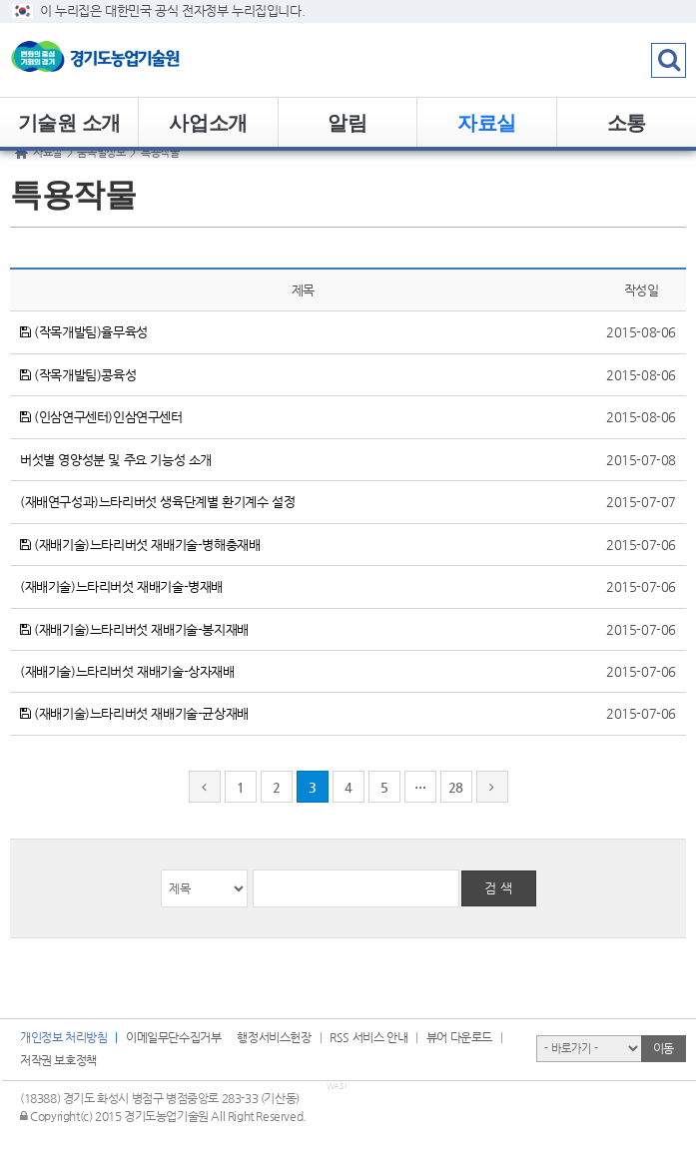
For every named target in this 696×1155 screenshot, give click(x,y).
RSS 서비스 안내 (368, 1037)
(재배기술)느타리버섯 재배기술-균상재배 (134, 713)
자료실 (486, 123)
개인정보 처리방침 (63, 1037)
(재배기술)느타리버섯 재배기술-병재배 (121, 586)
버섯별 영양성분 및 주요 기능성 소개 (116, 459)
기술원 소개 (69, 123)
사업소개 (208, 123)
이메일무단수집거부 (173, 1037)
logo (125, 60)
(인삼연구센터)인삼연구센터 (101, 416)
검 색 (498, 887)
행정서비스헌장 (274, 1037)
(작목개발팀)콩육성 (78, 374)
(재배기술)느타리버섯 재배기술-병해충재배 (140, 544)
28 (455, 787)
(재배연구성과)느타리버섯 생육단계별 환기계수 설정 (157, 501)
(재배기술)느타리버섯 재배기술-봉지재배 (134, 629)
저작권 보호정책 (58, 1060)
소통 (626, 123)
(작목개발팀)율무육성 (84, 331)
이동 (663, 1048)
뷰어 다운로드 (459, 1037)
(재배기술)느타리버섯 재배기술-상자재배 (127, 671)
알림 (347, 123)
